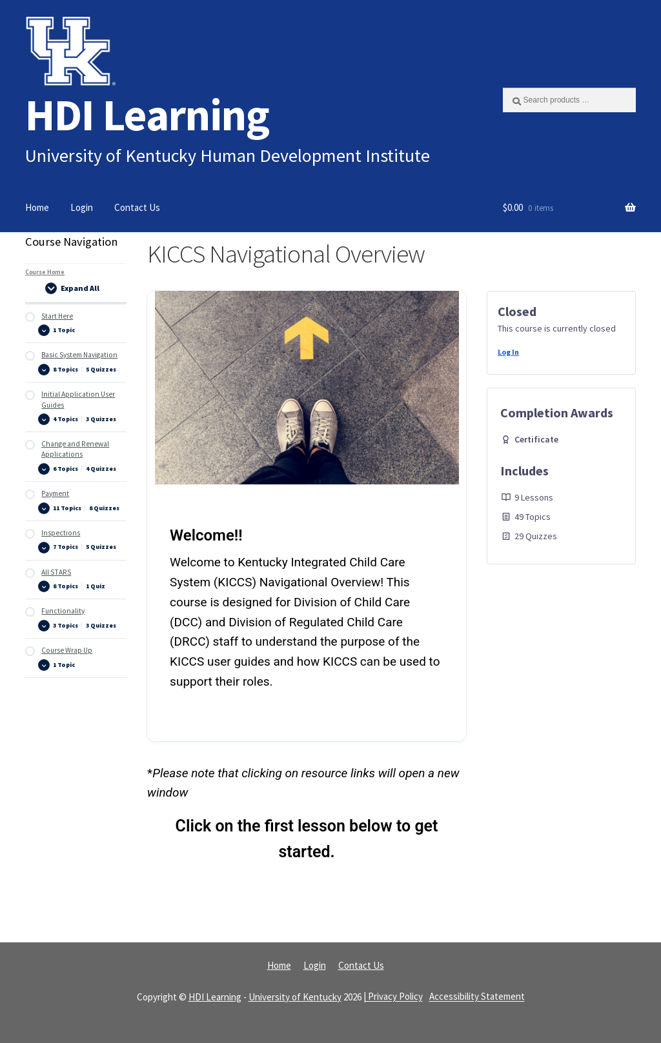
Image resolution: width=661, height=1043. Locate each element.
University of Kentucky (295, 997)
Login (81, 207)
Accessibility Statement (477, 997)
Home (37, 207)
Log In (508, 352)
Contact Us (137, 207)
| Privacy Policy (393, 997)
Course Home (45, 272)
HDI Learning (147, 114)
